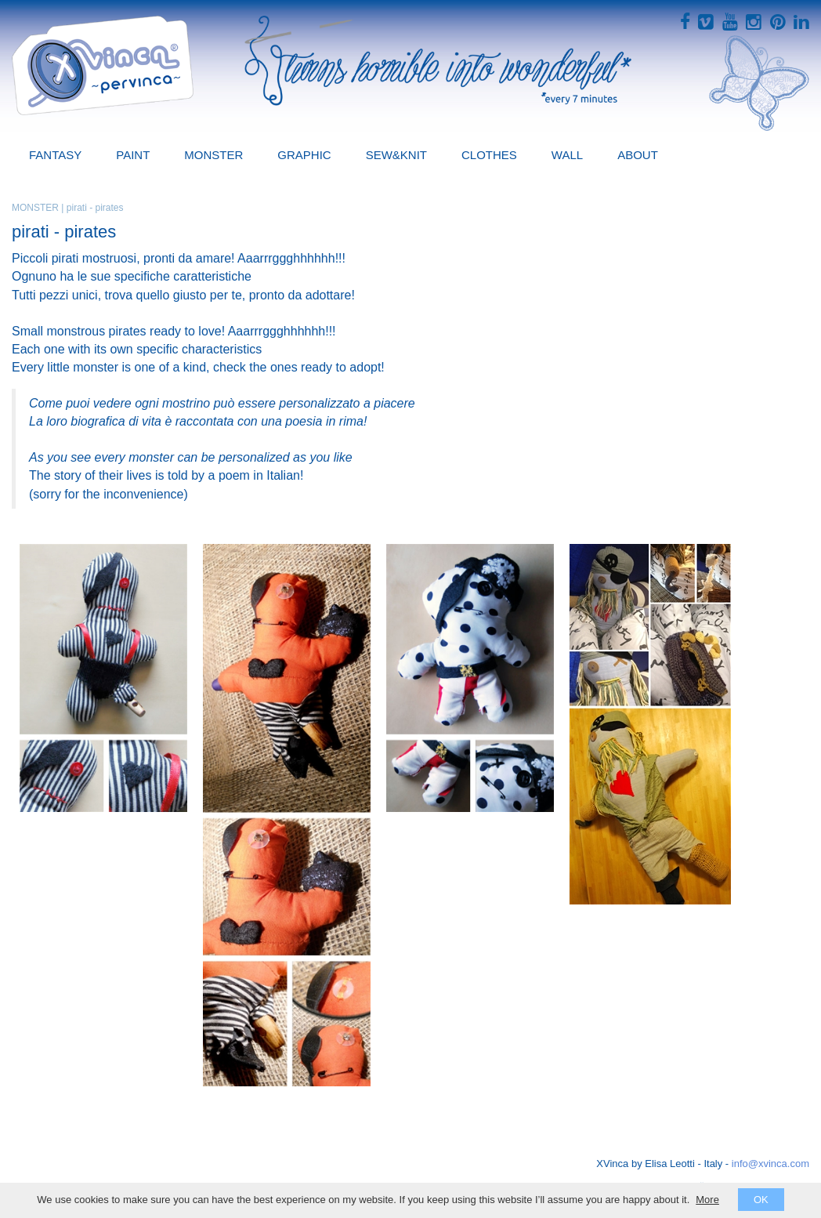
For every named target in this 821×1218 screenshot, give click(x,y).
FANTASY (55, 154)
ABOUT (637, 154)
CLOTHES (489, 154)
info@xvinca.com (770, 1163)
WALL (567, 154)
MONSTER (213, 154)
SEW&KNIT (396, 154)
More (707, 1199)
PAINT (133, 154)
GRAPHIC (304, 154)
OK (761, 1199)
